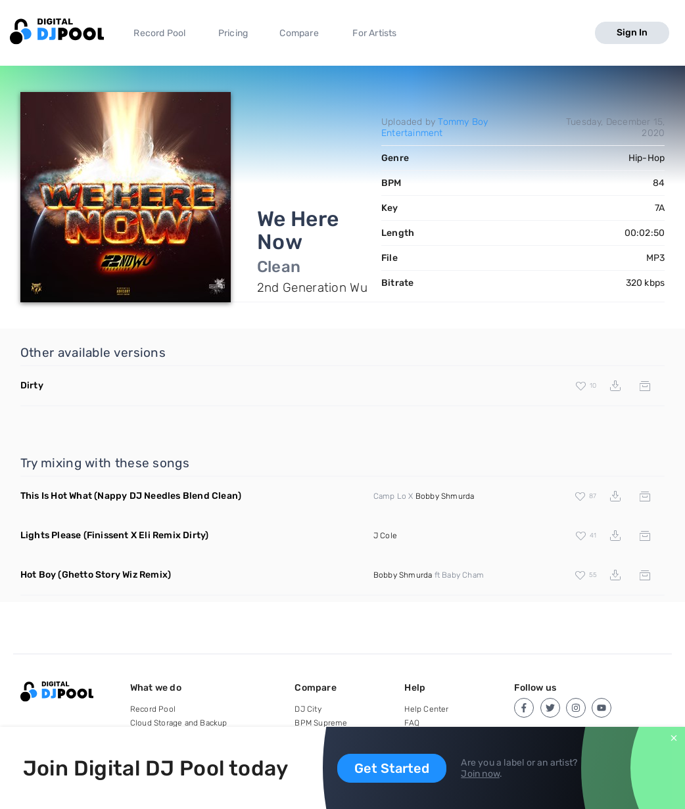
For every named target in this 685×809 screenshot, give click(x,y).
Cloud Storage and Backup (178, 723)
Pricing (233, 33)
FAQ (411, 723)
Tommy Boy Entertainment (434, 127)
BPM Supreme (321, 723)
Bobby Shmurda (445, 496)
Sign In (632, 32)
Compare (298, 33)
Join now (480, 773)
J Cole (385, 535)
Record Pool (159, 33)
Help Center (426, 709)
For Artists (374, 33)
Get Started (391, 768)
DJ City (308, 709)
